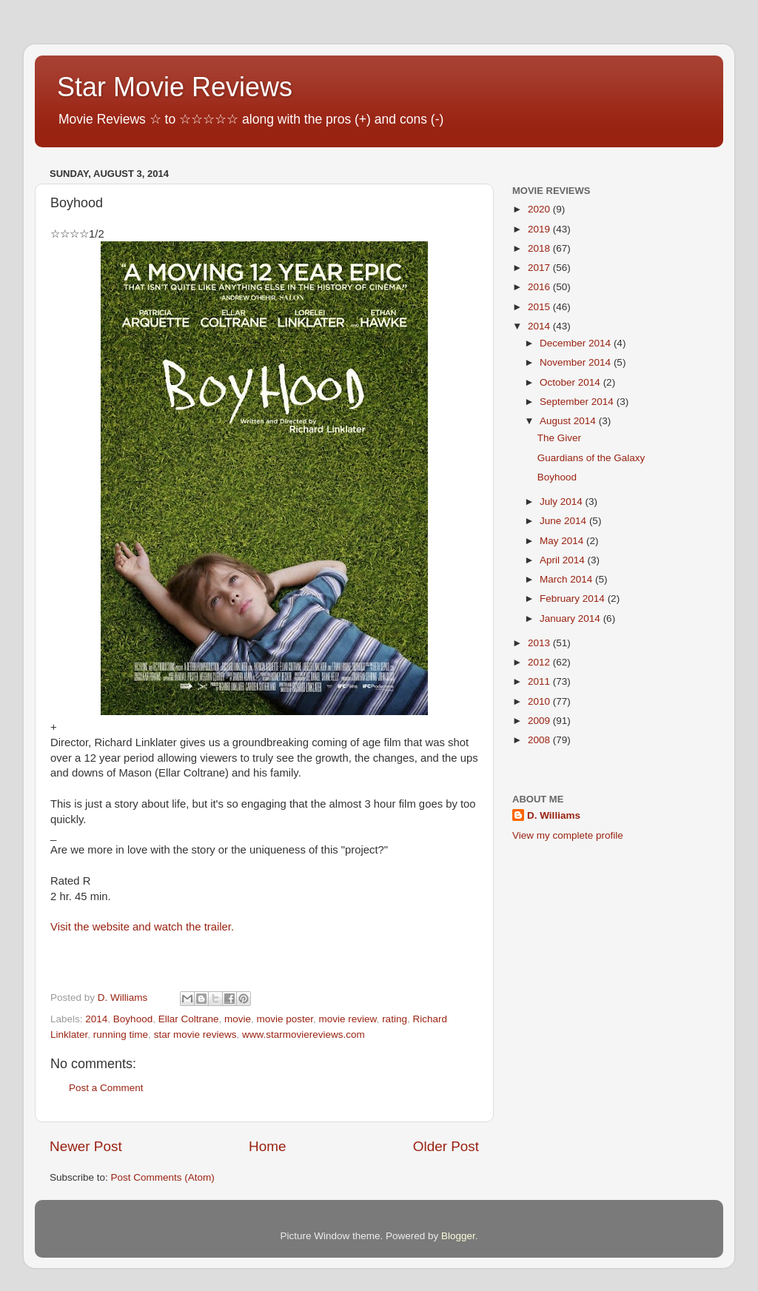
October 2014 (571, 382)
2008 (540, 739)
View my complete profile (567, 835)
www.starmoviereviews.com (303, 1034)
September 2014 (578, 401)
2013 (540, 642)
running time (120, 1034)
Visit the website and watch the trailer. (142, 927)
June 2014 (564, 520)
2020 (540, 209)
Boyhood (132, 1019)
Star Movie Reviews (174, 87)
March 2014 (567, 579)
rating (394, 1019)
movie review (348, 1019)
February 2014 (574, 598)
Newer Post (86, 1146)
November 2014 (577, 362)
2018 (540, 248)
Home (267, 1146)
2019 (540, 229)
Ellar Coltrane (188, 1019)
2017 (540, 267)
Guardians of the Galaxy (591, 457)
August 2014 (569, 420)
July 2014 (563, 501)
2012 (540, 662)
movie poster (285, 1019)
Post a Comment (106, 1087)
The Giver (559, 437)
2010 (540, 701)
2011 (540, 681)
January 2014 (571, 618)
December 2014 (577, 343)
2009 (540, 720)
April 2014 (564, 560)
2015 (540, 306)
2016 (540, 286)
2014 (96, 1019)
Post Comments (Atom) (163, 1177)
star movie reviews (195, 1034)
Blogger (458, 1235)
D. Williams (553, 815)
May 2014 (563, 540)
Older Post (446, 1146)
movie (237, 1019)
